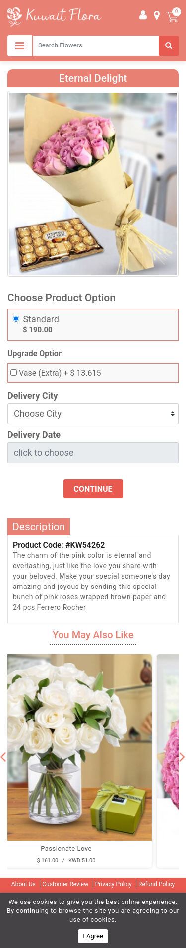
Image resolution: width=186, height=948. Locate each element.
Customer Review (65, 884)
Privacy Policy (113, 884)
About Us (23, 884)
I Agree (93, 936)
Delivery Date (34, 434)
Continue (93, 489)
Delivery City (32, 395)
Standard (41, 319)
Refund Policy (156, 884)
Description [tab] (38, 527)
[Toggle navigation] (19, 45)
